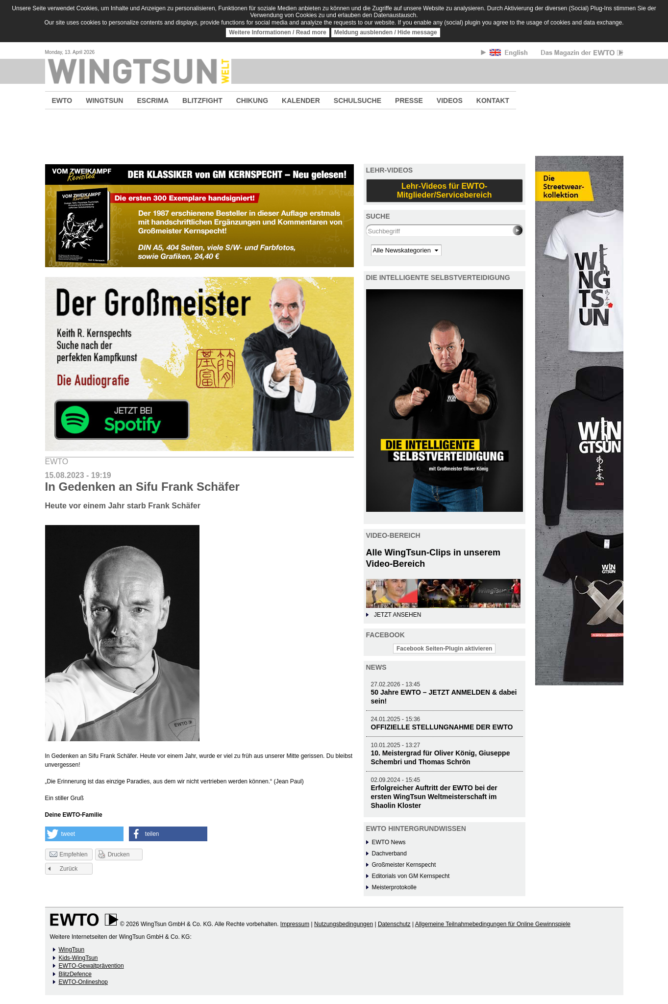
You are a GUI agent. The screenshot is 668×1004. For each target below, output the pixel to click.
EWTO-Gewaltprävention (91, 965)
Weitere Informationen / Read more (277, 32)
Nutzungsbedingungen (343, 924)
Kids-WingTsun (78, 957)
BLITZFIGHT (202, 100)
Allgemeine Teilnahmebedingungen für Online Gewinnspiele (492, 924)
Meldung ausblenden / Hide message (385, 32)
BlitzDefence (75, 974)
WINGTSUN (104, 100)
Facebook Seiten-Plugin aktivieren (444, 648)
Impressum (294, 924)
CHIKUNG (252, 100)
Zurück (69, 868)
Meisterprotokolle (394, 887)
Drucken (119, 854)
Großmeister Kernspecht (404, 864)
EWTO (62, 100)
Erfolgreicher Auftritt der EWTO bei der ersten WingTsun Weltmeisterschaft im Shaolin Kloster (434, 796)
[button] (84, 834)
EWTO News (389, 842)
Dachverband (389, 853)
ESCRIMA (153, 100)
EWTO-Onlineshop (83, 982)
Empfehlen (68, 855)
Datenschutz (394, 924)
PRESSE (409, 100)
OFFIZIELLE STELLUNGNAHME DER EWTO (442, 727)
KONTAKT (492, 100)
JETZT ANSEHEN (397, 614)
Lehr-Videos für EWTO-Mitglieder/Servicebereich (444, 190)
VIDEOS (450, 100)
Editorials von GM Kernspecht (411, 876)
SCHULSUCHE (357, 100)
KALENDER (301, 100)
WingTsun (72, 949)
